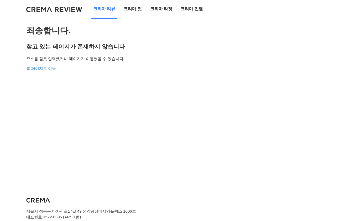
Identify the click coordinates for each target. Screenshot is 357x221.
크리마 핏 (132, 9)
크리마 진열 (192, 9)
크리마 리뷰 (104, 9)
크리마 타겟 (161, 9)
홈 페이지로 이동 (41, 68)
